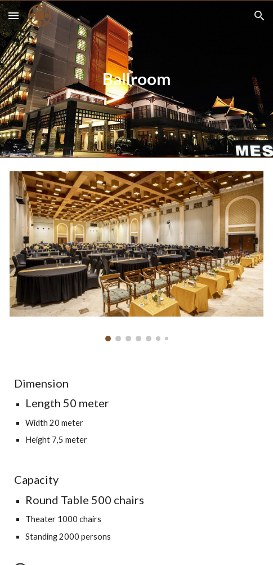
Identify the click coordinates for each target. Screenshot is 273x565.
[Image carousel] (136, 256)
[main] (136, 78)
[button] (13, 15)
